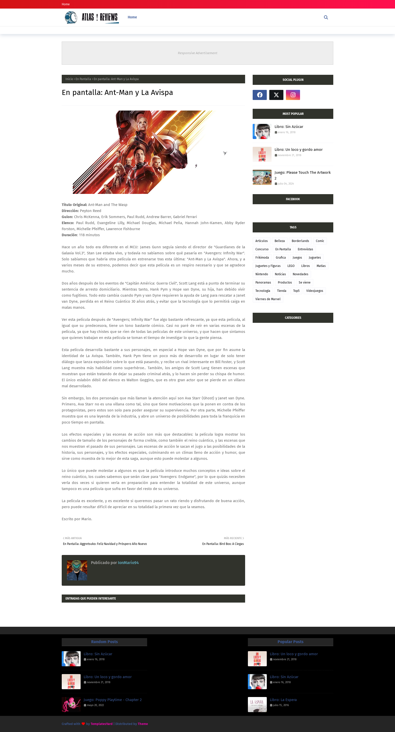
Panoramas (263, 282)
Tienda (281, 291)
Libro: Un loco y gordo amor (299, 149)
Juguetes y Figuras (268, 266)
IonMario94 (128, 562)
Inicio (69, 79)
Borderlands (300, 241)
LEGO (290, 266)
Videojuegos (314, 291)
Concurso (262, 249)
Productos (285, 282)
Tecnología (262, 291)
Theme (143, 724)
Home (66, 4)
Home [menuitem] (132, 17)
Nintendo (261, 274)
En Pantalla (83, 79)
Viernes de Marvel (268, 299)
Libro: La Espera (283, 700)
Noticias (280, 274)
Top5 (296, 291)
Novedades (300, 274)
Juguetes (315, 257)
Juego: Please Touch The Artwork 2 (303, 175)
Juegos (297, 257)
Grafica (281, 257)
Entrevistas (305, 249)
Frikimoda (262, 257)
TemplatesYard (102, 724)
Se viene (305, 282)
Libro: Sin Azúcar (289, 126)
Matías (321, 266)
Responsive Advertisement (197, 53)
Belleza (280, 241)
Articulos (261, 241)
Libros (305, 266)
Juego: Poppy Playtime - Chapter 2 (113, 700)
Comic (320, 241)
